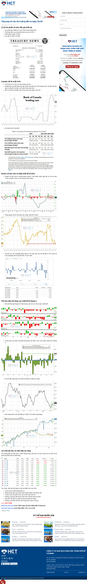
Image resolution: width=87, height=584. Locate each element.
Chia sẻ (4, 510)
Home (2, 8)
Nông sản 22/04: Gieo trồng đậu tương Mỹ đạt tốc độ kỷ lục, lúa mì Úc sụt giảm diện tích (70, 525)
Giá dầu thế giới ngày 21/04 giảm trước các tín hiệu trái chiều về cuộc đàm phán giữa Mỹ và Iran (70, 532)
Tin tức (6, 8)
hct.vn (66, 572)
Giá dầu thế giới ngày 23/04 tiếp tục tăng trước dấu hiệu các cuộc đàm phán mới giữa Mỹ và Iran (27, 539)
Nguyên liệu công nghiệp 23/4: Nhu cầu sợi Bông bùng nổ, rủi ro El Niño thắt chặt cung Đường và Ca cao (70, 539)
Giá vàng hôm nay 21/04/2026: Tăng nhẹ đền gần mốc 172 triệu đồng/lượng (27, 525)
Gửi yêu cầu (63, 35)
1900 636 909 (4, 1)
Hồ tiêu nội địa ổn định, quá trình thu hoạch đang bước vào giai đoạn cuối (27, 532)
